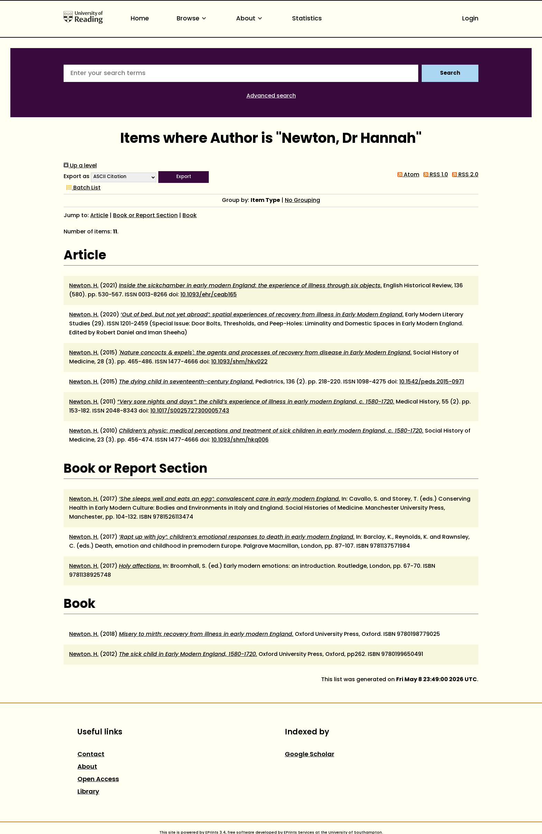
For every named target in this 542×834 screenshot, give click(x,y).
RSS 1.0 (434, 174)
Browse (192, 19)
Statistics (307, 19)
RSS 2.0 (463, 174)
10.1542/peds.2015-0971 (431, 382)
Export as (77, 176)
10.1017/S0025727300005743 (189, 411)
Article (99, 215)
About (250, 19)
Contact (90, 754)
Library (88, 792)
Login (470, 19)
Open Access (98, 779)
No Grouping (302, 200)
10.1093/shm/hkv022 (239, 362)
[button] (183, 177)
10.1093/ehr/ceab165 (208, 294)
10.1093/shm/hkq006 (240, 440)
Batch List (82, 188)
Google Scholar (309, 754)
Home (140, 19)
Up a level (80, 165)
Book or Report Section (145, 215)
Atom (407, 174)
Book (190, 215)
